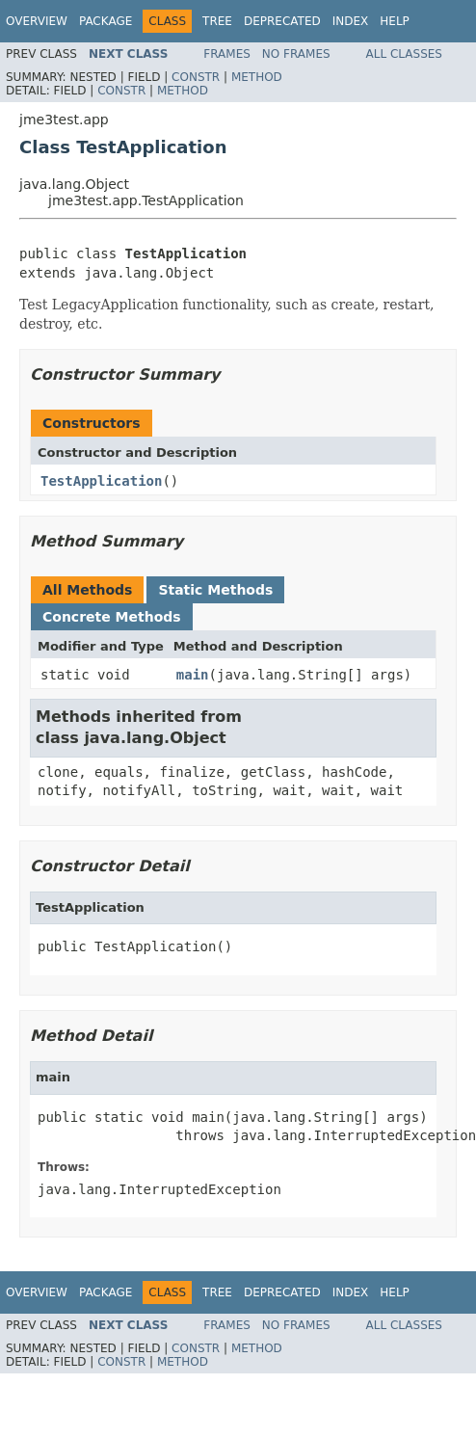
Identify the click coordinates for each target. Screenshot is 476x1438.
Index (350, 21)
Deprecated (282, 21)
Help (395, 21)
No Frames (296, 54)
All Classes (404, 54)
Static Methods (215, 590)
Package (105, 21)
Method (256, 77)
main (192, 674)
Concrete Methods (111, 617)
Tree (217, 21)
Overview (36, 21)
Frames (227, 54)
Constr (196, 77)
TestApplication (101, 481)
